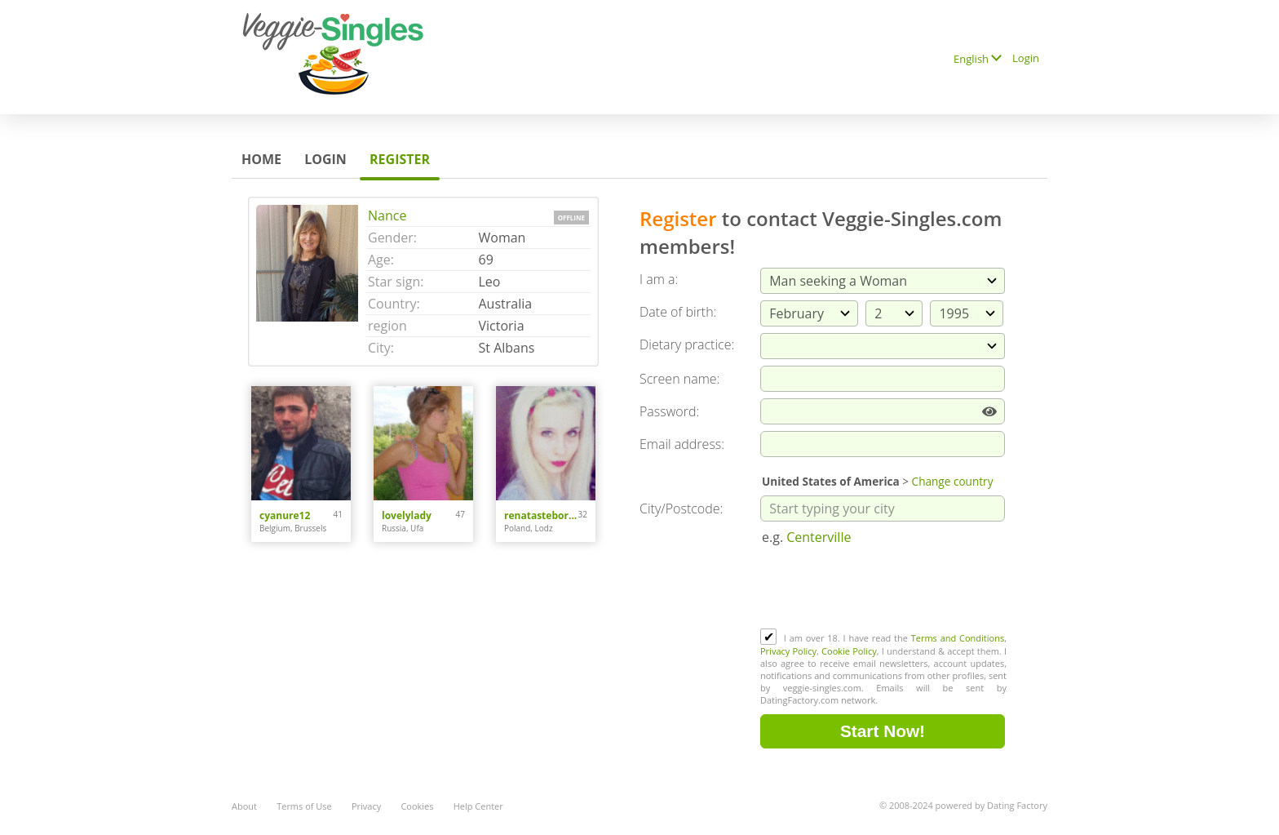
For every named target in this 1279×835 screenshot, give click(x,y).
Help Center (478, 806)
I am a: (659, 279)
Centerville (818, 537)
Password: (669, 411)
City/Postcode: (681, 508)
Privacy (366, 806)
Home (261, 159)
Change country (953, 481)
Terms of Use (304, 806)
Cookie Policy (849, 651)
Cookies (417, 806)
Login (1025, 58)
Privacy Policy (788, 651)
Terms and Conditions (957, 638)
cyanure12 (284, 515)
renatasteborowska (541, 515)
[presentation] (884, 588)
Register (400, 159)
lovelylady (406, 515)
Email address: (682, 444)
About (244, 806)
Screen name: (679, 379)
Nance (387, 215)
